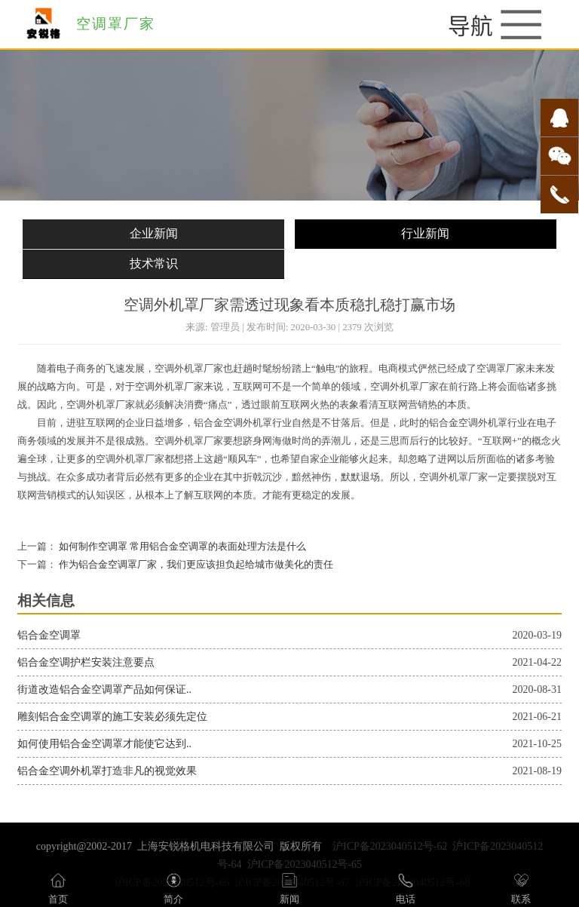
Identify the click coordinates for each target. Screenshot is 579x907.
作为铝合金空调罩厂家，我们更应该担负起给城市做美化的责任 (195, 564)
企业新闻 (154, 233)
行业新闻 (425, 233)
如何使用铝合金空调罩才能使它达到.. (104, 743)
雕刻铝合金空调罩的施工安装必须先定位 (112, 716)
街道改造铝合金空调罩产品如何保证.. (104, 689)
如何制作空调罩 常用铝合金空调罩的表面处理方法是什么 (181, 546)
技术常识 (154, 263)
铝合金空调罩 (49, 635)
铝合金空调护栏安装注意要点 (86, 662)
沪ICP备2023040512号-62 (389, 846)
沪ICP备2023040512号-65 (304, 864)
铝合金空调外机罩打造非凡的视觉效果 (107, 771)
